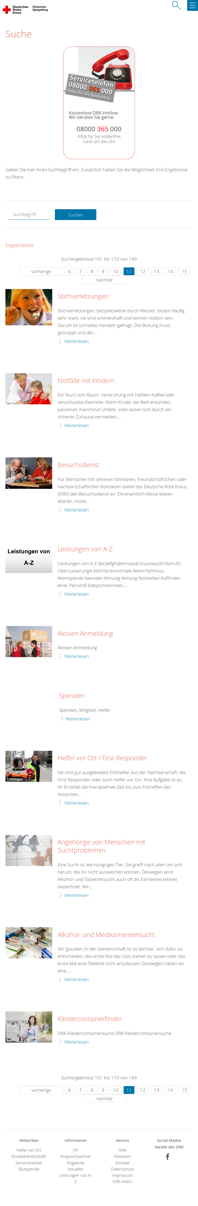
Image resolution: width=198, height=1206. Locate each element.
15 (184, 271)
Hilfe (122, 1150)
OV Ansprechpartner (75, 1153)
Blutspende (29, 1169)
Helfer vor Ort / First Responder (102, 758)
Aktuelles (76, 1169)
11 (129, 271)
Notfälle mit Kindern (86, 381)
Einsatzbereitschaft (29, 1156)
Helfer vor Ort (28, 1150)
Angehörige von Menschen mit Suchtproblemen (101, 846)
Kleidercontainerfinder (90, 1019)
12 (143, 271)
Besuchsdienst (78, 465)
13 (156, 271)
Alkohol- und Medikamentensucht (106, 935)
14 (170, 271)
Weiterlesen (76, 341)
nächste (104, 280)
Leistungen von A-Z (85, 549)
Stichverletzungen (83, 296)
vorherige (41, 271)
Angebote (75, 1162)
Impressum (122, 1175)
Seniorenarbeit (28, 1162)
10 (115, 271)
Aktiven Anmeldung (85, 634)
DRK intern (122, 1181)
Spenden (72, 696)
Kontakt (123, 1162)
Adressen (122, 1156)
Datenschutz (122, 1169)
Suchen (75, 215)
